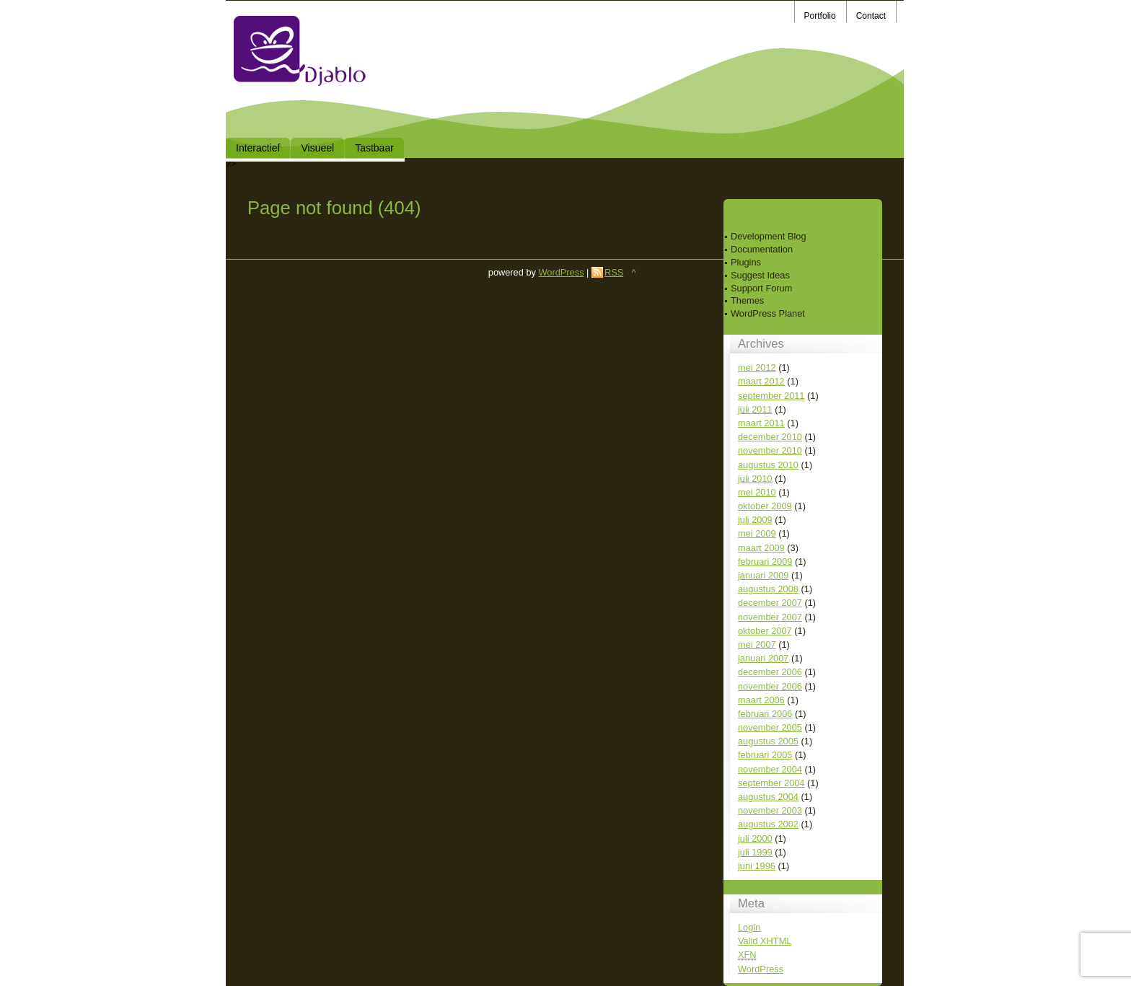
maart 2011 (761, 423)
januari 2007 (763, 658)
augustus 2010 (768, 464)
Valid (764, 941)
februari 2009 (765, 561)
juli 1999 (755, 852)
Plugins (746, 262)
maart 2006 (761, 700)
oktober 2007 (765, 630)
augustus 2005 (768, 741)
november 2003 (770, 810)
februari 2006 (765, 713)
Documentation (762, 249)
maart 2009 (761, 547)
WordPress (760, 969)
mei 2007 (757, 644)
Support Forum (761, 288)
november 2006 (770, 686)
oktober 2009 (765, 506)
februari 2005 (765, 754)
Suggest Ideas (760, 275)
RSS (613, 272)
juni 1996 (756, 865)
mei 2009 (757, 533)
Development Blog (768, 236)
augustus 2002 (768, 824)
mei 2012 (757, 367)
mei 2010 (757, 492)
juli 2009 (755, 519)
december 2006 (770, 671)
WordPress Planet (768, 313)
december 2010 (770, 436)
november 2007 (770, 617)
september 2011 (771, 395)
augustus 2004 (768, 796)
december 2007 (770, 602)
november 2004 (770, 769)
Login (749, 927)
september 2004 (771, 783)
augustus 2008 (768, 589)
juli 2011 (755, 409)
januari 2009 (763, 575)
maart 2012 (761, 381)
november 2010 (770, 450)
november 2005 (770, 727)
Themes (747, 300)
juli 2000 (755, 838)
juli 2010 (755, 478)
